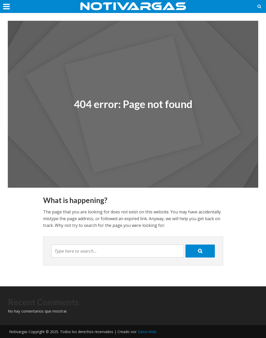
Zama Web (147, 331)
